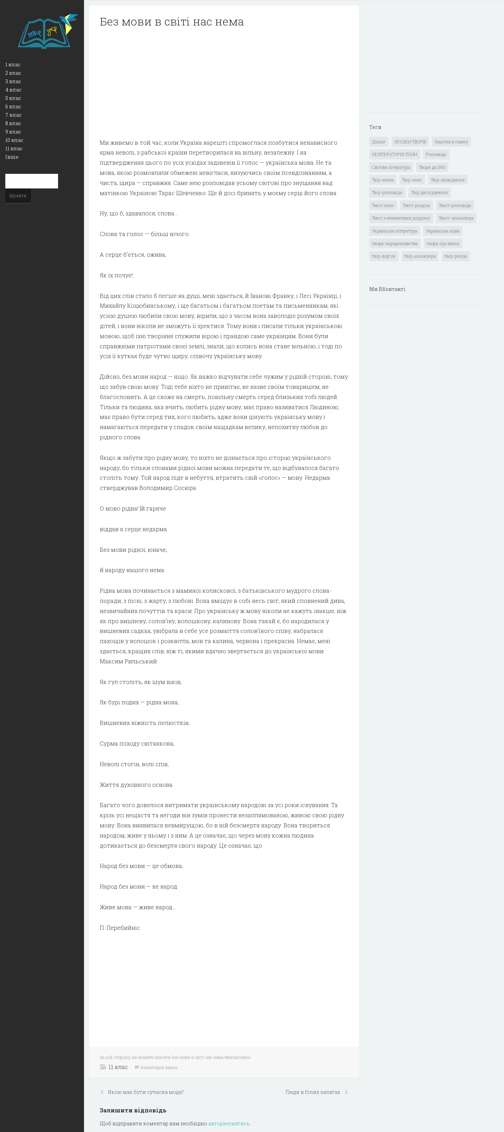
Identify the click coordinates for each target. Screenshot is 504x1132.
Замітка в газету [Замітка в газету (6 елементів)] (451, 141)
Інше (12, 157)
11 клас (13, 148)
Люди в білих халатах (313, 1092)
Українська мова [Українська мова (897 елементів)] (443, 231)
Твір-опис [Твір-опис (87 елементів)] (412, 180)
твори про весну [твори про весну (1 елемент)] (443, 243)
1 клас (12, 64)
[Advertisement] (224, 83)
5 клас (13, 98)
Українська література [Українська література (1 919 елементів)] (394, 231)
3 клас (13, 81)
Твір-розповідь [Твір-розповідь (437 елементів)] (387, 192)
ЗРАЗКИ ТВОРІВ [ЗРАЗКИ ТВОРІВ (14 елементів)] (410, 141)
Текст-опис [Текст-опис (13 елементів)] (383, 205)
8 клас (13, 123)
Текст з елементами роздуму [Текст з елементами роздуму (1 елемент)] (401, 218)
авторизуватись (229, 1123)
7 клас (13, 115)
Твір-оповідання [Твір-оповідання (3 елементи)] (448, 180)
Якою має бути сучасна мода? (146, 1092)
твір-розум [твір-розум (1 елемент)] (455, 256)
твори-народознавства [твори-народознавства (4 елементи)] (395, 243)
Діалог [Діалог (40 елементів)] (379, 141)
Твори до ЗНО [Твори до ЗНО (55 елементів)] (432, 167)
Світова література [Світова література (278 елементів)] (391, 167)
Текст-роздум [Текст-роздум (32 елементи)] (416, 205)
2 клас (13, 73)
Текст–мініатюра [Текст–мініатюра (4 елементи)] (456, 218)
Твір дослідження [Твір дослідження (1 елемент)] (429, 192)
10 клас (14, 140)
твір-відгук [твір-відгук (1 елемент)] (384, 256)
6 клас (13, 106)
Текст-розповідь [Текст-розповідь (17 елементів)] (455, 205)
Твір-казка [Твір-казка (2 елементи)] (382, 180)
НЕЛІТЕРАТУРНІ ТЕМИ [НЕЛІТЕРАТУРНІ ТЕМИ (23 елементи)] (394, 154)
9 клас (13, 131)
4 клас (13, 89)
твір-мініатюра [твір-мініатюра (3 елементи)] (420, 256)
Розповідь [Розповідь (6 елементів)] (436, 154)
